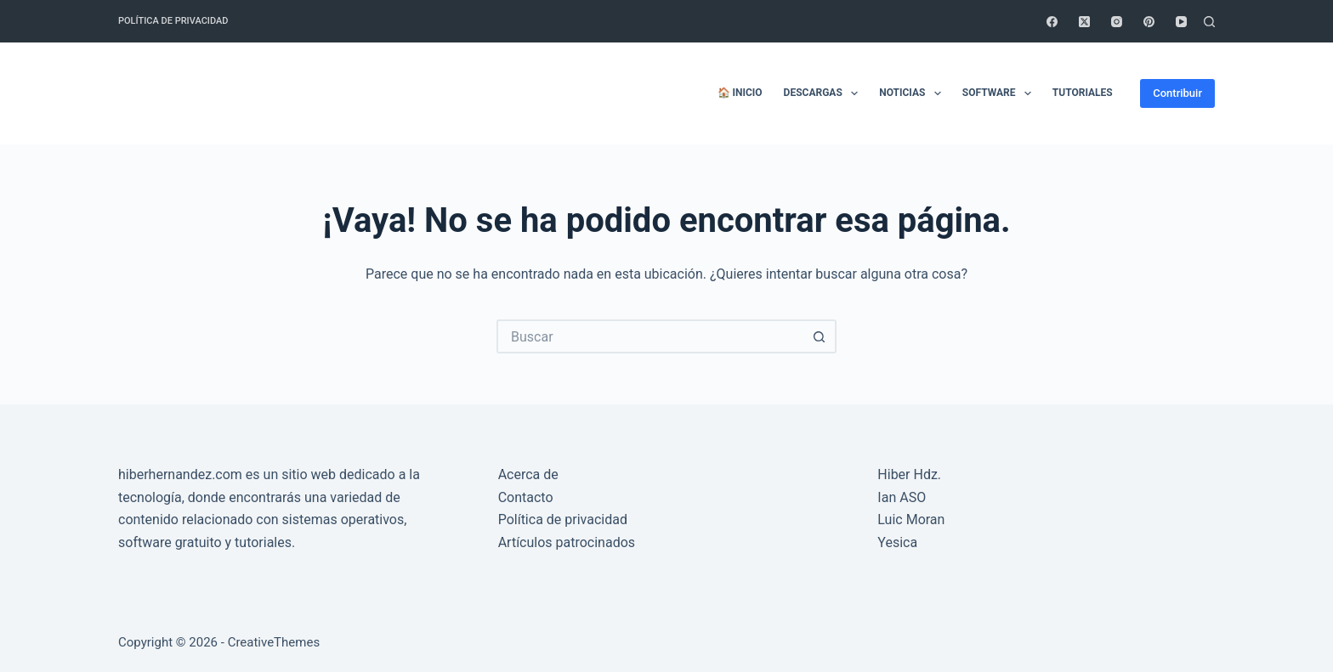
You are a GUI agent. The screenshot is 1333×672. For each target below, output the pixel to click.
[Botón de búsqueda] (820, 336)
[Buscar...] (649, 336)
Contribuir (1177, 93)
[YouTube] (1181, 21)
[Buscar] (1209, 21)
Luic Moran (910, 519)
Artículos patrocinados (566, 542)
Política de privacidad (173, 20)
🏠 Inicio (740, 93)
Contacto (525, 497)
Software (1000, 93)
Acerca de (528, 474)
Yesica (897, 542)
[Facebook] (1052, 21)
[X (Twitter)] (1084, 21)
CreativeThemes (274, 642)
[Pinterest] (1148, 21)
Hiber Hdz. (909, 474)
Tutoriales (1082, 93)
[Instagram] (1116, 21)
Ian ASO (901, 497)
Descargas (824, 93)
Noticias (913, 93)
